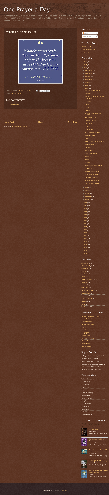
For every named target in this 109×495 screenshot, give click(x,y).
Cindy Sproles (85, 333)
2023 (85, 68)
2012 (85, 232)
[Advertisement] (40, 115)
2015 (85, 224)
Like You (87, 147)
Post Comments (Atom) (19, 126)
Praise (83, 277)
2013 (85, 230)
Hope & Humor (86, 335)
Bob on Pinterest (86, 319)
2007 (85, 247)
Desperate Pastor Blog (88, 49)
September (88, 79)
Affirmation (84, 263)
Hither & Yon (85, 52)
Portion (87, 104)
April (86, 190)
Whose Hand (89, 150)
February (88, 196)
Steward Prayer (90, 144)
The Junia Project (86, 346)
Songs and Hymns (87, 290)
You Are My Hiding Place (92, 132)
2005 (85, 253)
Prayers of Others (16, 93)
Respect (87, 159)
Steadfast (88, 93)
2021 (85, 206)
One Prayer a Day (27, 9)
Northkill (84, 327)
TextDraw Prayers (86, 298)
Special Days (85, 293)
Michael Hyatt (85, 341)
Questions (84, 287)
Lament (83, 271)
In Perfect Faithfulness (92, 180)
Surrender (84, 296)
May (86, 187)
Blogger (64, 491)
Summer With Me (90, 121)
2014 (85, 227)
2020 (85, 209)
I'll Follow (88, 101)
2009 (85, 241)
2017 (85, 218)
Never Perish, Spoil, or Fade (93, 165)
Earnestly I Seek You (91, 177)
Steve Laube (85, 330)
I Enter (87, 126)
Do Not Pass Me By (91, 153)
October (88, 76)
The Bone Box (93, 429)
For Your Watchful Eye (92, 183)
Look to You (88, 168)
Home (40, 122)
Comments (87, 36)
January (88, 199)
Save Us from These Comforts (94, 141)
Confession (84, 268)
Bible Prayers (85, 266)
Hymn (87, 107)
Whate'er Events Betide (92, 171)
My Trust (87, 162)
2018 (85, 215)
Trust (83, 304)
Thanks (83, 301)
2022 (85, 203)
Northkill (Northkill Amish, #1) (98, 461)
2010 (85, 238)
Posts (85, 33)
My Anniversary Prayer (92, 174)
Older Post (72, 122)
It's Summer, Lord (90, 118)
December (88, 70)
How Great (88, 123)
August (87, 82)
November (88, 73)
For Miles (88, 156)
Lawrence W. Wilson (87, 338)
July (86, 85)
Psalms (83, 285)
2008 (85, 244)
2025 (85, 62)
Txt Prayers (85, 307)
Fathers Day (88, 130)
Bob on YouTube (86, 322)
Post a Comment (14, 104)
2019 (85, 212)
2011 (85, 235)
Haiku (86, 138)
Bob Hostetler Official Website (90, 316)
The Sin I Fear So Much (92, 90)
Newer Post (9, 122)
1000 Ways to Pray (87, 47)
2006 (85, 250)
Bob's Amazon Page (87, 324)
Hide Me (87, 110)
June (87, 88)
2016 (85, 221)
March (87, 193)
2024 (85, 65)
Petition (83, 274)
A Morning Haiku (90, 135)
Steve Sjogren (85, 343)
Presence (84, 282)
